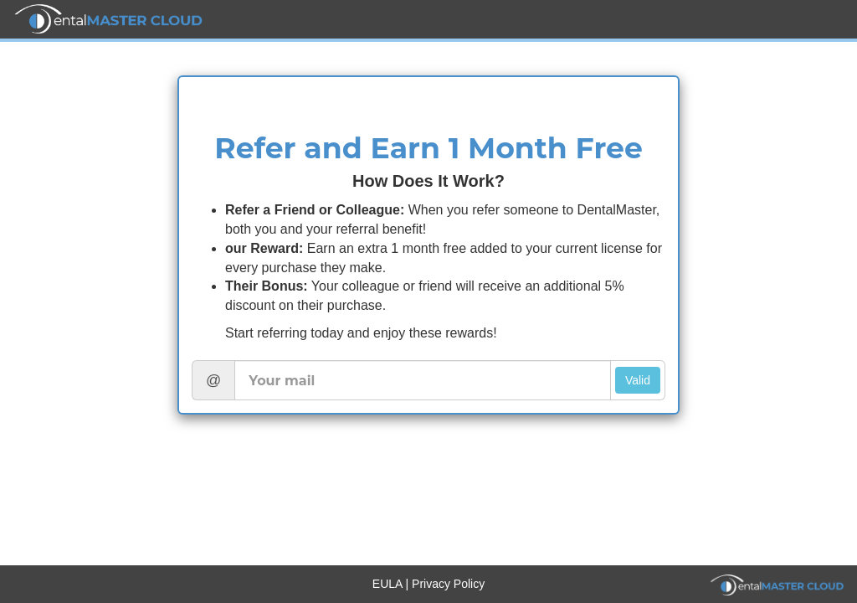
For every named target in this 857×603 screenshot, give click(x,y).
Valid (637, 380)
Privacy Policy (448, 583)
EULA (389, 583)
